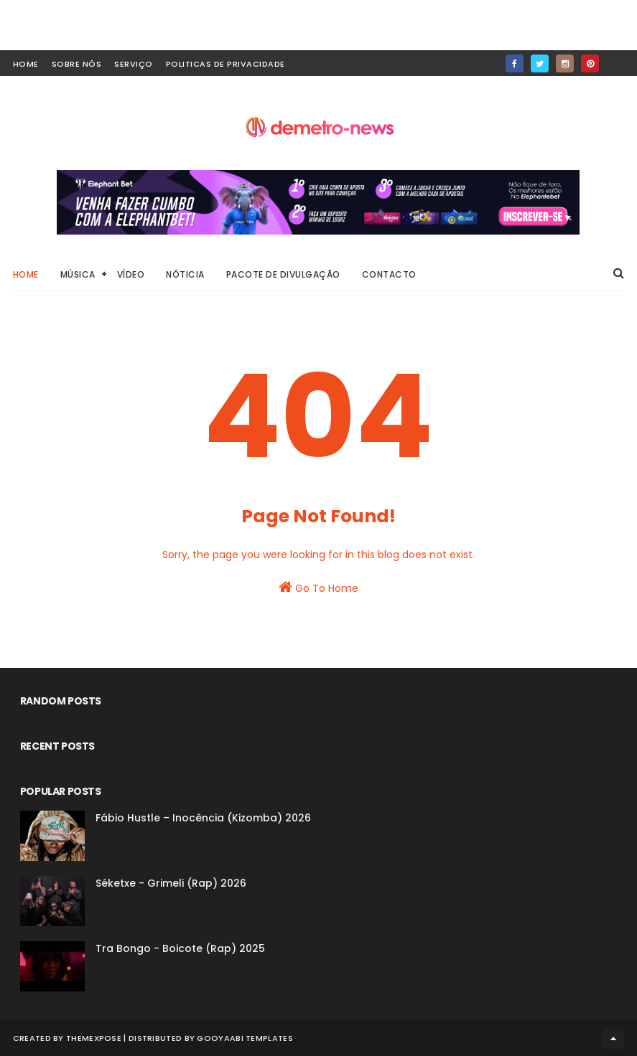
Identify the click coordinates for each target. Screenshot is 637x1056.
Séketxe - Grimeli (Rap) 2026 (171, 883)
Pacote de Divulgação (283, 274)
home (26, 64)
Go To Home (318, 587)
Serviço (133, 64)
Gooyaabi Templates (244, 1038)
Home (26, 274)
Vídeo (131, 274)
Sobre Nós (77, 64)
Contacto (389, 274)
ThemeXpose (93, 1038)
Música (78, 274)
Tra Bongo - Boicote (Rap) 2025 (180, 948)
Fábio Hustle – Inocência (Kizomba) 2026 (203, 818)
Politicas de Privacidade (225, 64)
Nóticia (185, 274)
